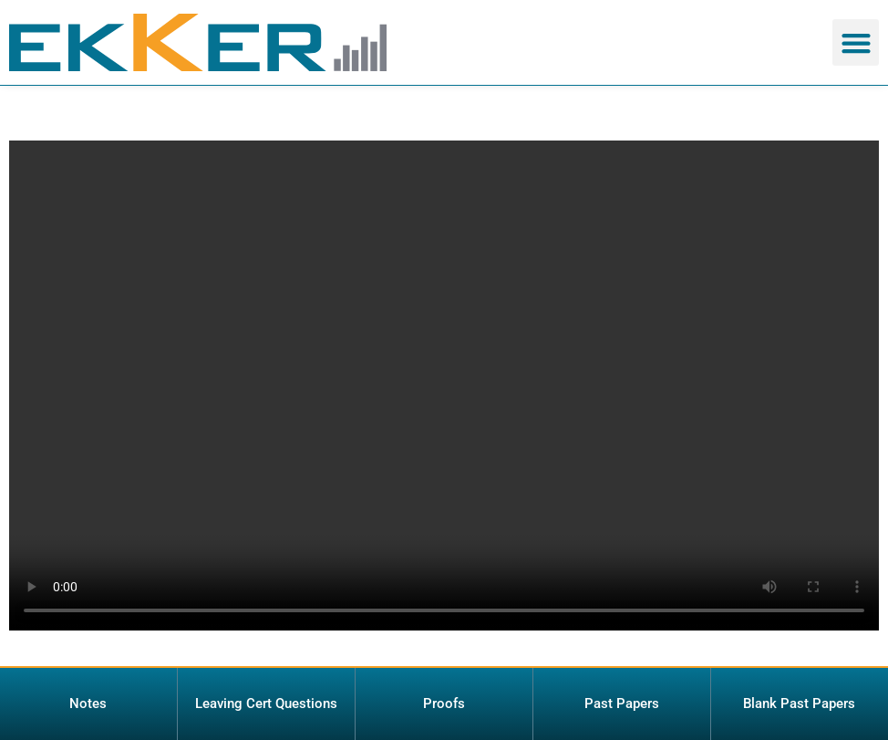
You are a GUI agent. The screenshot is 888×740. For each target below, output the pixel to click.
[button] (855, 42)
